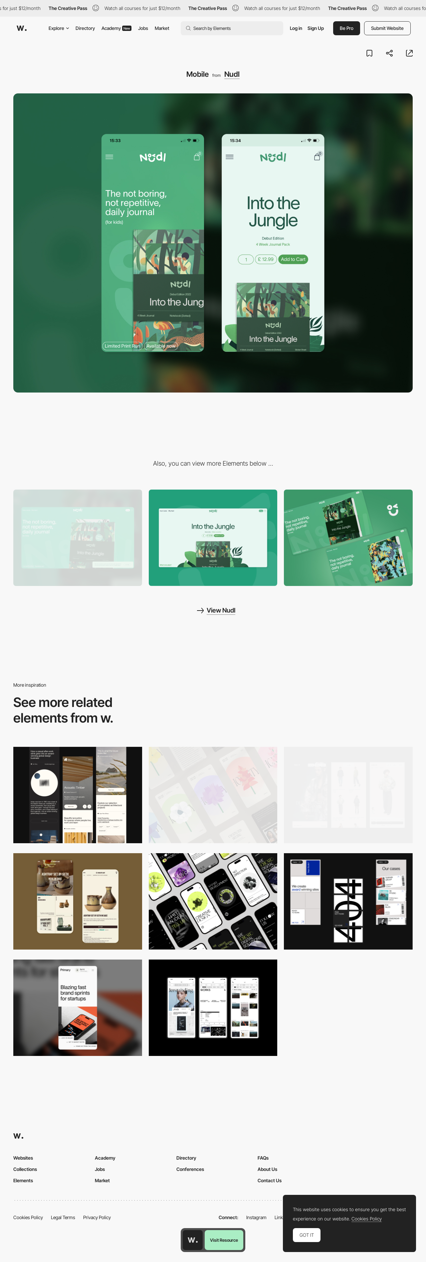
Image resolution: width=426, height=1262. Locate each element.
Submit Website (387, 28)
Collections (25, 1169)
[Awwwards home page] (193, 1240)
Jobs (143, 28)
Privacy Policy (97, 1217)
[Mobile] (77, 795)
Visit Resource (224, 1240)
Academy (116, 28)
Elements (23, 1180)
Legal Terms (63, 1217)
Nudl (232, 74)
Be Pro (346, 28)
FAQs (263, 1158)
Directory (85, 28)
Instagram (256, 1217)
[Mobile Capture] (77, 901)
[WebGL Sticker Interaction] (348, 538)
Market (162, 28)
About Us (267, 1169)
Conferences (190, 1169)
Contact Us (270, 1180)
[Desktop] (77, 538)
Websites (23, 1158)
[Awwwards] (22, 28)
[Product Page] (213, 538)
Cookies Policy (28, 1217)
